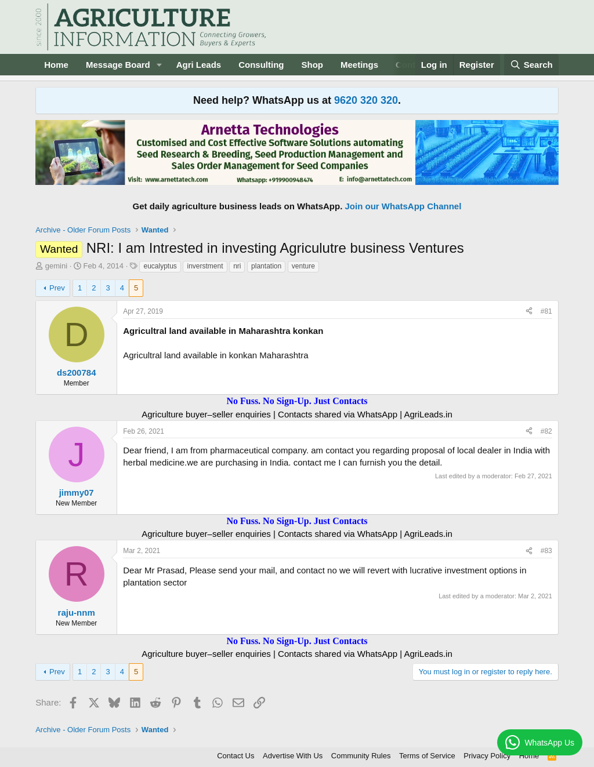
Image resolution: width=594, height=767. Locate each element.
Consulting (261, 65)
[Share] (529, 311)
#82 (546, 431)
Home (56, 65)
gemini (56, 265)
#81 (546, 311)
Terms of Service (427, 755)
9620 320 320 (366, 100)
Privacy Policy (486, 755)
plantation (266, 266)
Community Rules (361, 755)
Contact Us (235, 755)
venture (303, 266)
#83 (546, 551)
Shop (313, 65)
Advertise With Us (293, 755)
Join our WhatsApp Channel (403, 206)
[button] (159, 64)
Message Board (118, 65)
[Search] (531, 64)
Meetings (359, 65)
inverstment (205, 266)
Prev (57, 287)
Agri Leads (199, 65)
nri (237, 266)
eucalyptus (159, 266)
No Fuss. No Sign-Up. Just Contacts (296, 401)
